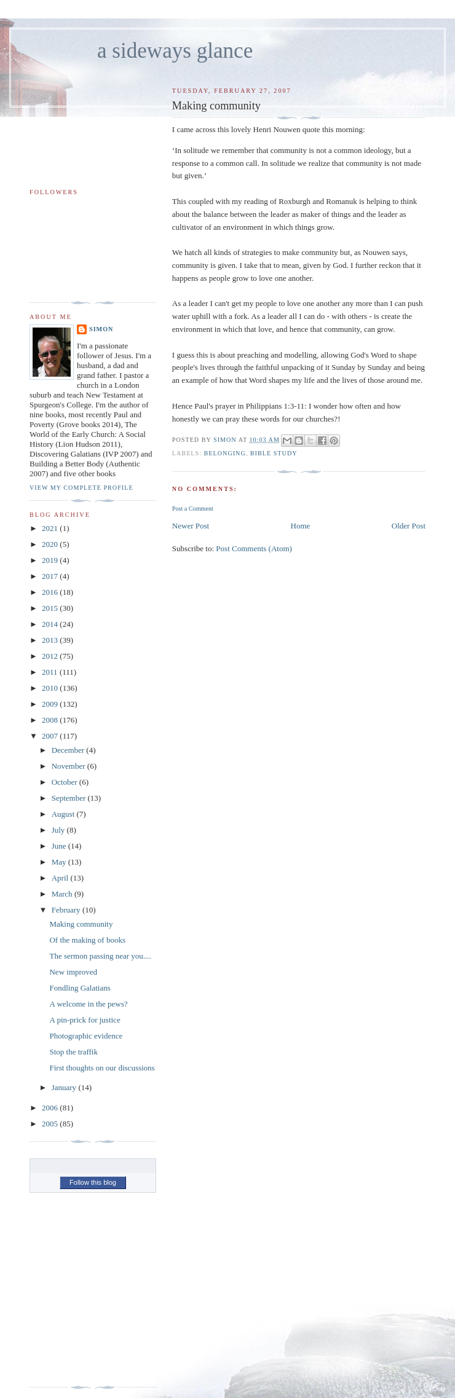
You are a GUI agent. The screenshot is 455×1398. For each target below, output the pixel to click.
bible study (274, 453)
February (67, 909)
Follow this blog (92, 1182)
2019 (51, 560)
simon (101, 329)
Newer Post (190, 525)
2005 (51, 1123)
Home (301, 525)
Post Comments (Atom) (254, 548)
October (65, 782)
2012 (51, 656)
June (60, 845)
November (69, 766)
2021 (51, 528)
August (64, 814)
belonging (225, 453)
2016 (51, 592)
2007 (51, 735)
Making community (81, 924)
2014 (51, 624)
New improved (73, 971)
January (65, 1087)
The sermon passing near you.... (100, 955)
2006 (51, 1107)
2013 (51, 640)
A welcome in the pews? (88, 1003)
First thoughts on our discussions (101, 1067)
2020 (51, 544)
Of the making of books (87, 939)
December (69, 750)
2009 (51, 704)
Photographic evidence (85, 1035)
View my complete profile (81, 487)
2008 (51, 720)
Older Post (408, 525)
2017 (51, 576)
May (60, 861)
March (63, 893)
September (70, 798)
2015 (51, 608)
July (59, 829)
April (61, 877)
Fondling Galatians (79, 987)
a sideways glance (175, 51)
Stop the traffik (73, 1051)
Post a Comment (192, 508)
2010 (51, 688)
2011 (51, 672)
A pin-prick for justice (84, 1019)
